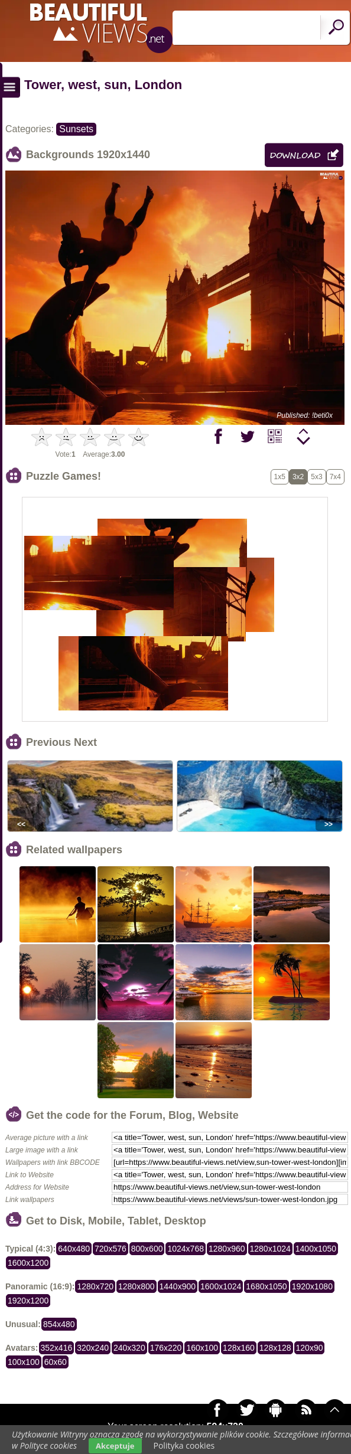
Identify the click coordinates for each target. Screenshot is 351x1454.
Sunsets (76, 129)
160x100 (202, 1348)
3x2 (298, 477)
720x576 (110, 1248)
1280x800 (136, 1286)
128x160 (239, 1348)
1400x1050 (315, 1248)
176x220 (166, 1348)
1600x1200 (28, 1263)
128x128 (275, 1348)
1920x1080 (312, 1286)
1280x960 (227, 1248)
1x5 (279, 477)
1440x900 (178, 1286)
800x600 (147, 1248)
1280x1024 (270, 1248)
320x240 (93, 1348)
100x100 (24, 1362)
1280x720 (95, 1286)
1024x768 (185, 1248)
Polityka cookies (184, 1445)
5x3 (316, 477)
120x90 (309, 1348)
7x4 (335, 477)
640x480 (74, 1248)
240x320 (129, 1348)
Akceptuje (115, 1445)
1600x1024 (220, 1286)
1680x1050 (266, 1286)
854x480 (59, 1324)
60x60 (55, 1362)
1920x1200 (28, 1300)
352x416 (57, 1348)
